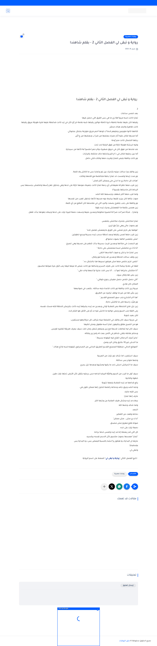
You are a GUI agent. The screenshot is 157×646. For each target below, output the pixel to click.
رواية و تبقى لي (113, 458)
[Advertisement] (78, 26)
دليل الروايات (124, 641)
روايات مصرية (130, 37)
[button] (127, 486)
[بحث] (8, 11)
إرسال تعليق (128, 585)
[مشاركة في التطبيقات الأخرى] (104, 486)
